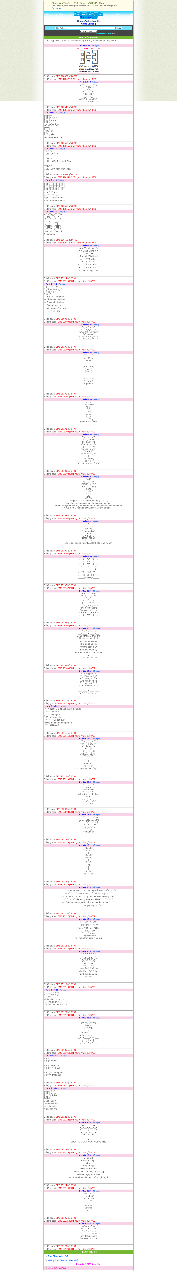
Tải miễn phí (56, 8)
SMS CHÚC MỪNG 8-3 (89, 37)
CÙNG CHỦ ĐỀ (89, 1252)
